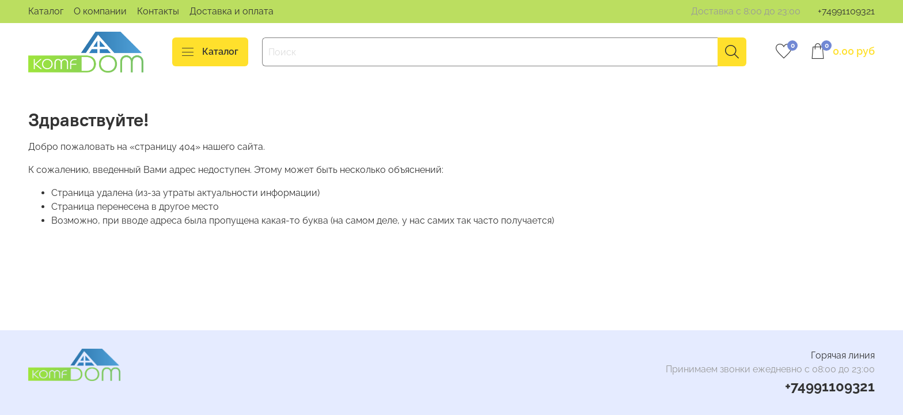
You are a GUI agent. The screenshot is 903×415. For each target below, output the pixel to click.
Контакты (158, 11)
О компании (100, 11)
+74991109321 (846, 11)
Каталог (45, 11)
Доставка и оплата (231, 11)
